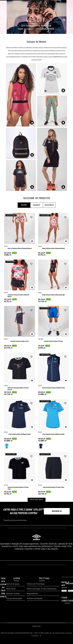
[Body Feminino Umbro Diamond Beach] (53, 234)
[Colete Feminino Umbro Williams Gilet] (53, 374)
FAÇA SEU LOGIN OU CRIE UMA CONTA (3, 588)
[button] (32, 241)
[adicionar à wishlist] (31, 217)
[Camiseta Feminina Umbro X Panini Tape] (19, 473)
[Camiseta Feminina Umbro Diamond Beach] (19, 281)
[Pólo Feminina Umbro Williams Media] (19, 424)
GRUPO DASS (36, 626)
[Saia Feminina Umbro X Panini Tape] (53, 473)
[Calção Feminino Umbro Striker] (53, 327)
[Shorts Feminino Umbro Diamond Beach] (19, 234)
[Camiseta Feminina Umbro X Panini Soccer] (19, 374)
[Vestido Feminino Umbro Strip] (19, 327)
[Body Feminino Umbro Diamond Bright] (53, 281)
